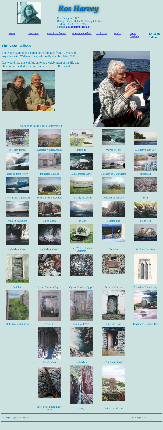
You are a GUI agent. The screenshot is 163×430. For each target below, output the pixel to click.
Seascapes (33, 33)
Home (12, 33)
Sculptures (101, 33)
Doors (133, 33)
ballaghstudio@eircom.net (77, 26)
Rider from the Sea (56, 33)
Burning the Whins (82, 33)
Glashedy (134, 36)
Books (117, 33)
